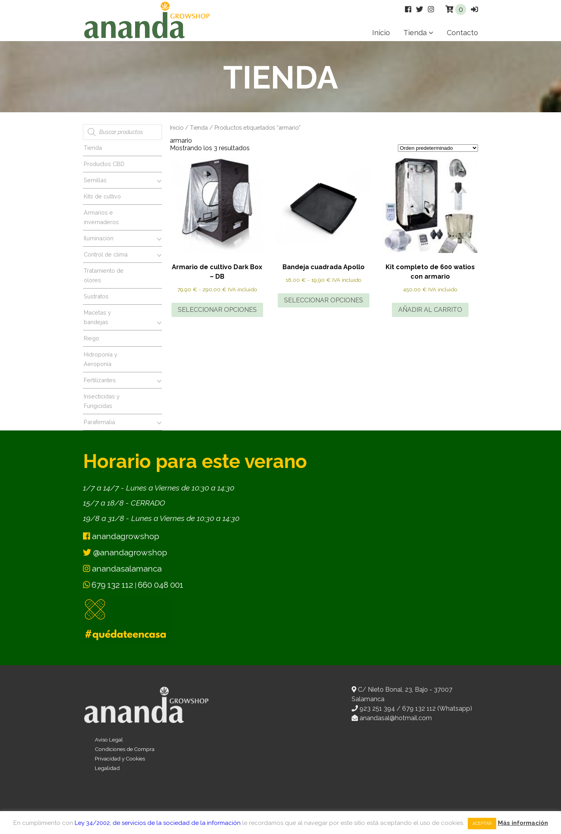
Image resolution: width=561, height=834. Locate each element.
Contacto (462, 32)
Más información (523, 822)
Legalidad (107, 768)
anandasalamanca (122, 569)
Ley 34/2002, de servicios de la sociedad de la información (158, 822)
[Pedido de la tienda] (438, 148)
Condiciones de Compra (124, 749)
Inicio (381, 32)
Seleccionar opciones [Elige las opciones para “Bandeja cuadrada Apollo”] (323, 300)
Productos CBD (104, 163)
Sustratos (96, 296)
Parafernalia (99, 422)
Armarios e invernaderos (101, 217)
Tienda (415, 32)
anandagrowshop (121, 536)
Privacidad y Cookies (120, 758)
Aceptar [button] (482, 823)
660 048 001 (160, 585)
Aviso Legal (109, 739)
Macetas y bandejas (97, 317)
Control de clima (106, 254)
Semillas (95, 180)
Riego (91, 338)
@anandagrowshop (125, 552)
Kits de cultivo (102, 196)
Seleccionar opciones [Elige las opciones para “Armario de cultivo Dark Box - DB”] (217, 309)
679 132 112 (112, 585)
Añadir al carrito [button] (430, 309)
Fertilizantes (100, 380)
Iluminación (98, 238)
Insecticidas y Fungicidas (102, 401)
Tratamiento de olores (104, 275)
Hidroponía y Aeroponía (100, 359)
